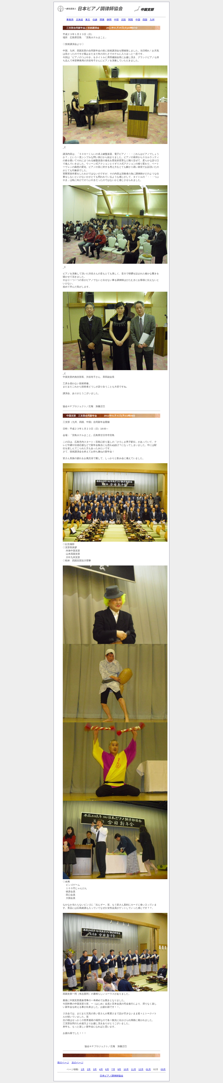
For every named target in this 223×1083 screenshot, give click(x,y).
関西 (130, 19)
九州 (152, 19)
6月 (107, 1069)
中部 (116, 19)
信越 (95, 19)
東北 (87, 19)
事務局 (69, 19)
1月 (82, 1069)
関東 (102, 19)
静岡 (109, 19)
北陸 (123, 19)
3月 (95, 1069)
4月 (101, 1069)
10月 (126, 1069)
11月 (133, 1069)
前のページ (63, 1062)
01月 (148, 1069)
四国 (145, 19)
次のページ (77, 1062)
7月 (113, 1069)
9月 (119, 1069)
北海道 (79, 19)
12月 (140, 1069)
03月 (163, 1069)
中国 (137, 19)
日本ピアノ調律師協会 (111, 1075)
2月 (89, 1069)
